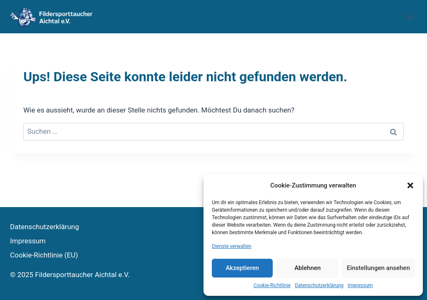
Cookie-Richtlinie (272, 285)
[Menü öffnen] (409, 16)
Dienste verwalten (231, 246)
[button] (410, 185)
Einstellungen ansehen (378, 268)
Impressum (360, 285)
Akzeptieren (242, 268)
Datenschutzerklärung (319, 285)
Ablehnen (307, 268)
